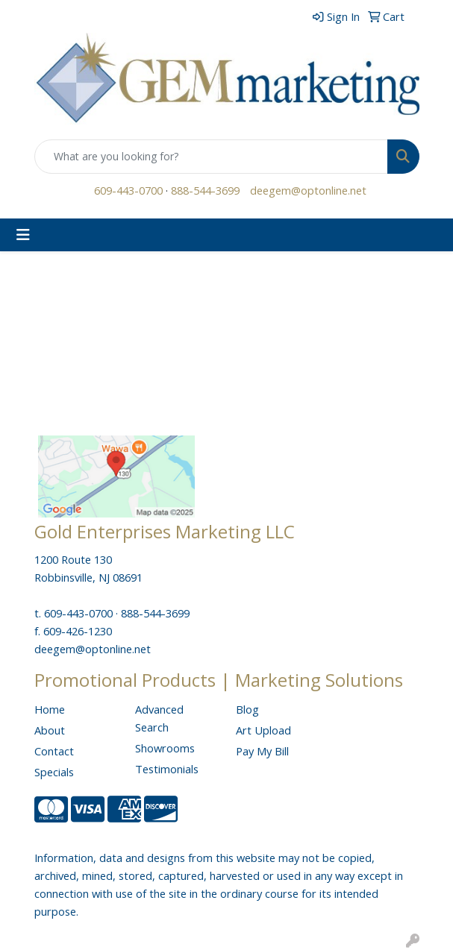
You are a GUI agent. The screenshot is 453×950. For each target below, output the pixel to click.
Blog (247, 709)
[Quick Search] (211, 156)
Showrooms (165, 747)
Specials (54, 771)
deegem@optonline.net (308, 190)
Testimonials (167, 768)
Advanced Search (159, 718)
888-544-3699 (205, 190)
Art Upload (263, 730)
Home (49, 709)
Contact (54, 750)
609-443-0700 (128, 190)
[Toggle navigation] (23, 234)
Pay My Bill (262, 750)
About (49, 730)
